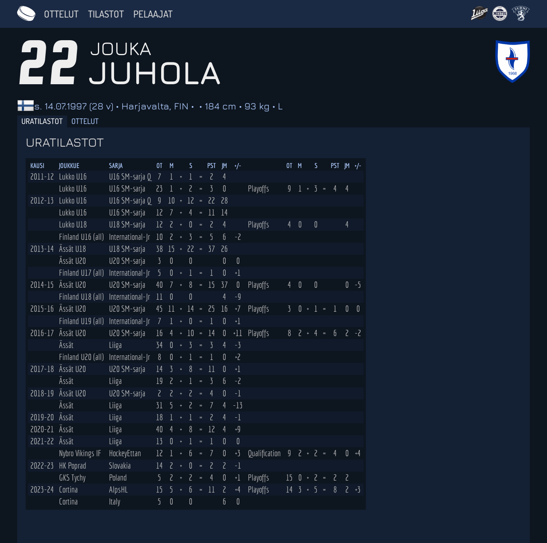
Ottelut (61, 14)
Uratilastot (42, 121)
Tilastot (106, 14)
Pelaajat (153, 14)
